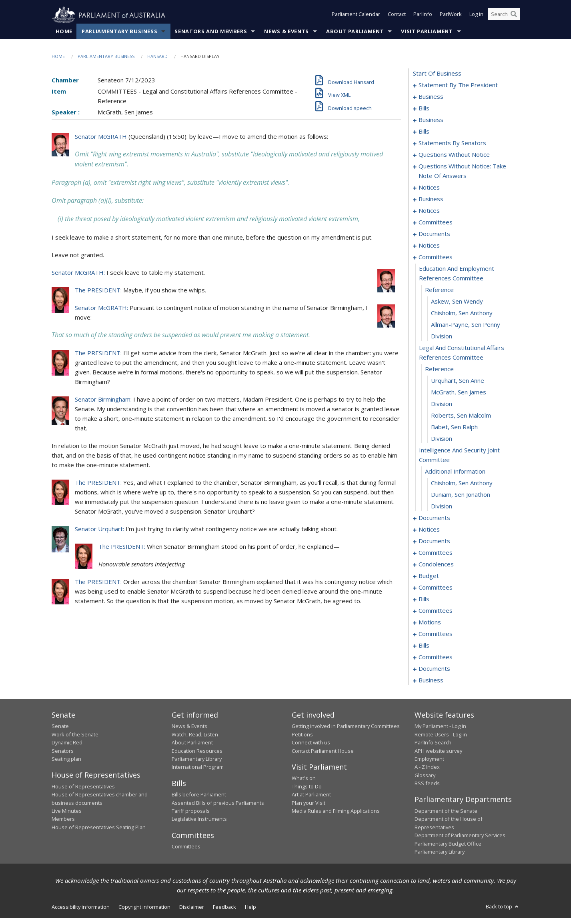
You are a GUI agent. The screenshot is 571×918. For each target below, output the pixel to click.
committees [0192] (436, 611)
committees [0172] (436, 553)
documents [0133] (434, 234)
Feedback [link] (224, 907)
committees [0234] (436, 634)
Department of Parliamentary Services (460, 835)
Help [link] (250, 907)
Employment (429, 759)
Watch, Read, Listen (195, 734)
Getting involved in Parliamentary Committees (346, 726)
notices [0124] (429, 211)
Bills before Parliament (199, 794)
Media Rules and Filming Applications (336, 811)
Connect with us (311, 742)
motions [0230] (430, 622)
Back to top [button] (503, 906)
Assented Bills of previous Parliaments (218, 802)
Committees (186, 846)
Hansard (157, 57)
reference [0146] (439, 369)
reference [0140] (439, 290)
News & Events (286, 31)
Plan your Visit (308, 802)
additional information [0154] (455, 472)
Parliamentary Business (119, 31)
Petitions (302, 734)
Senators (63, 750)
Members (63, 819)
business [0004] (431, 97)
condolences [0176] (436, 564)
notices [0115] (429, 188)
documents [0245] (434, 669)
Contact (397, 15)
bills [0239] (424, 646)
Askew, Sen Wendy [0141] (457, 302)
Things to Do (307, 786)
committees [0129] (436, 222)
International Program (198, 767)
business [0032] (431, 120)
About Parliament (355, 31)
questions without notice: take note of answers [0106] (462, 171)
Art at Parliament (311, 794)
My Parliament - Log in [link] (440, 726)
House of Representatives (83, 786)
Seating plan (66, 759)
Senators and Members (210, 31)
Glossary (425, 775)
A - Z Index (427, 767)
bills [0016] (424, 108)
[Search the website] (504, 15)
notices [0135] (429, 246)
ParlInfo (422, 15)
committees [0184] (436, 588)
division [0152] (441, 439)
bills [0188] (424, 599)
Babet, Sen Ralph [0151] (454, 427)
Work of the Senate (75, 734)
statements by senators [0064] (452, 143)
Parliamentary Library (197, 759)
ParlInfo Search (433, 742)
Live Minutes (67, 811)
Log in (476, 15)
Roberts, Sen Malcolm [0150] (461, 416)
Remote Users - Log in (441, 734)
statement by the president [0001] (458, 85)
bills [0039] (424, 132)
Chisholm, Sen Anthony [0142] (462, 313)
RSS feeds (427, 783)
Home (64, 31)
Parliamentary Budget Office (448, 843)
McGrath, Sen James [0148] (458, 392)
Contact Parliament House (323, 750)
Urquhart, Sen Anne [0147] (457, 381)
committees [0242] (436, 657)
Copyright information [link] (144, 907)
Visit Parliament (427, 31)
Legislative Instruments (199, 819)
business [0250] (431, 680)
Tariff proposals (191, 811)
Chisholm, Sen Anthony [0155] (462, 483)
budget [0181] (429, 576)
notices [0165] (429, 530)
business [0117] (431, 199)
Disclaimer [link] (191, 907)
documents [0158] (434, 518)
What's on (304, 778)
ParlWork (451, 15)
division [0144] (441, 336)
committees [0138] (436, 257)
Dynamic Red (67, 742)
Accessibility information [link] (81, 907)
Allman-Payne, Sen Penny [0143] (465, 325)
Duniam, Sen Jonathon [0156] (460, 495)
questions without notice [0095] (454, 155)
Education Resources (197, 750)
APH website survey (438, 750)
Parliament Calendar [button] (356, 15)
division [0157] (441, 506)
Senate (60, 726)
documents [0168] (434, 541)
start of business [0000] (437, 74)
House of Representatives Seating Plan (99, 827)
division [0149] (441, 404)
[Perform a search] (514, 15)
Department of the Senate (446, 811)
